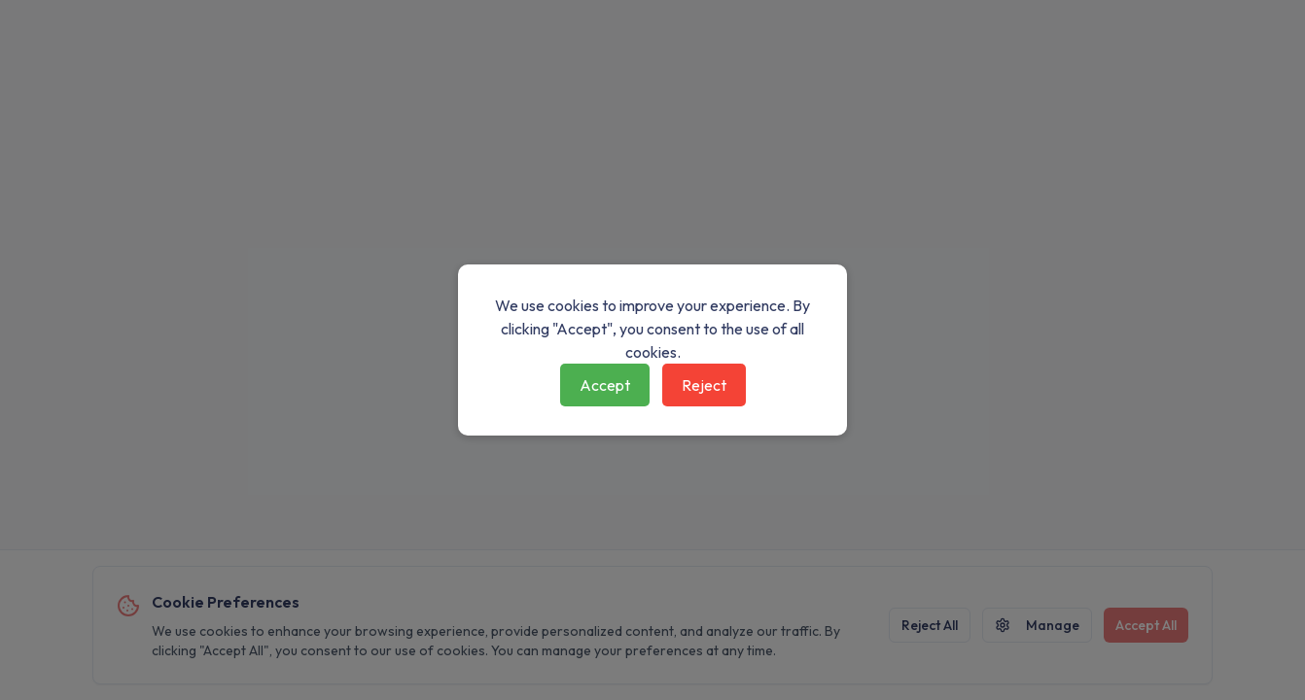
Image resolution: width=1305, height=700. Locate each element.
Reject (704, 385)
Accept (605, 385)
